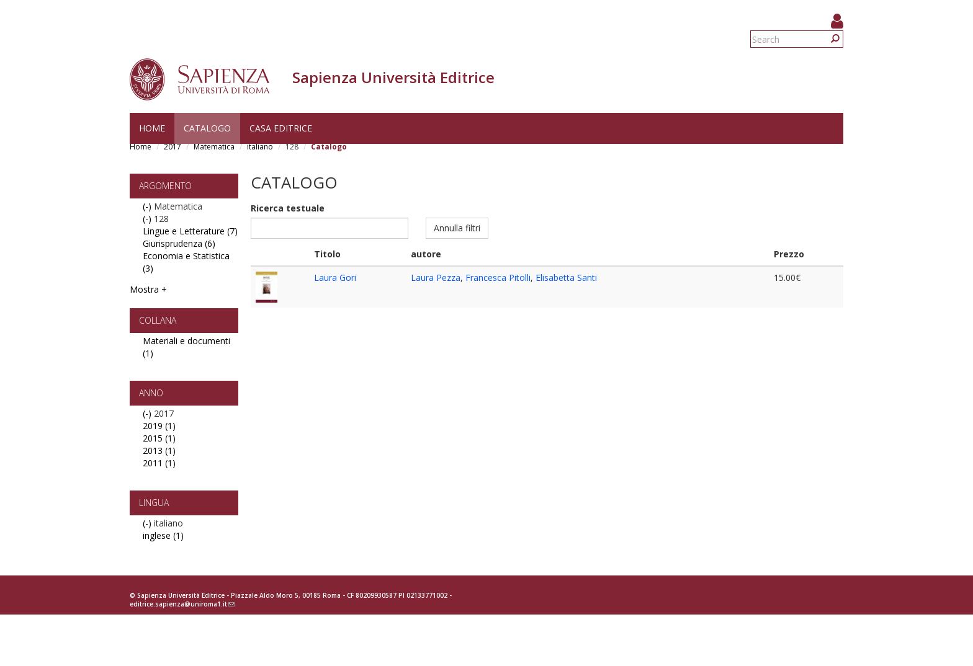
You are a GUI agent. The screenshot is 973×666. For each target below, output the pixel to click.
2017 (172, 146)
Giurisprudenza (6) (179, 243)
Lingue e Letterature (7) (190, 231)
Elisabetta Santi (566, 277)
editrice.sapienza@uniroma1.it (182, 604)
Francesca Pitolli (498, 277)
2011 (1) (159, 463)
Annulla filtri (457, 228)
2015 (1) (159, 438)
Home (152, 128)
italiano (260, 146)
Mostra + (148, 289)
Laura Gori (335, 277)
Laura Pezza (435, 277)
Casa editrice (280, 128)
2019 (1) (159, 426)
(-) (148, 206)
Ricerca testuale (288, 208)
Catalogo (207, 128)
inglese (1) (163, 535)
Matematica (214, 146)
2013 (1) (159, 450)
